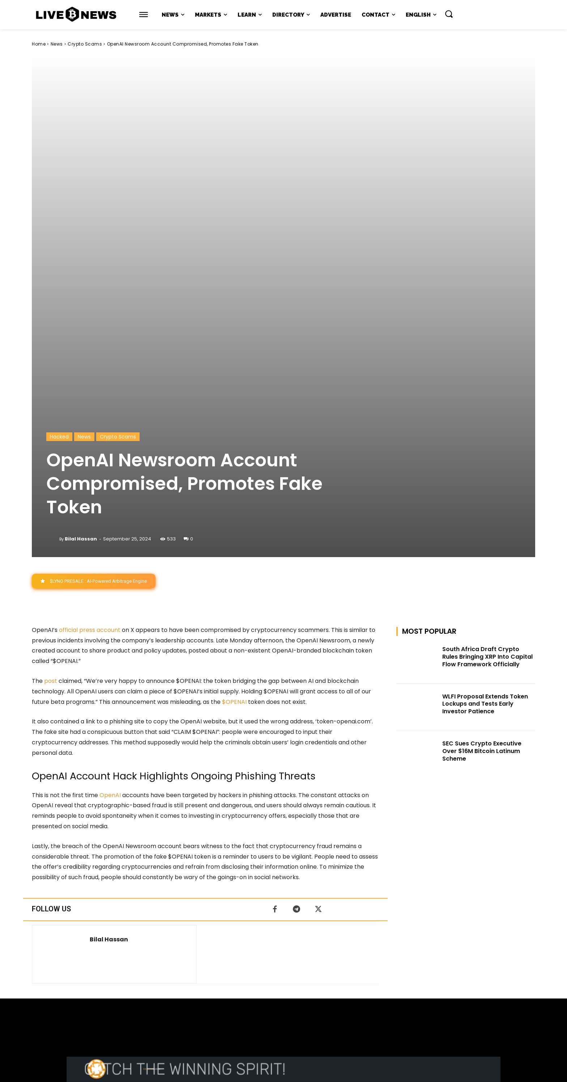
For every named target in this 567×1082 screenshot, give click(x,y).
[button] (448, 13)
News (57, 44)
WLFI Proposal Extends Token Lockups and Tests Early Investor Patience (485, 480)
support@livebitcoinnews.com (297, 1006)
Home (39, 44)
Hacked (59, 212)
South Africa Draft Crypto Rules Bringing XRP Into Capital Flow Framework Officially (487, 432)
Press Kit (304, 1013)
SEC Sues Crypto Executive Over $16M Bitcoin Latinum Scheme (481, 527)
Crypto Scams (85, 44)
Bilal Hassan (81, 314)
